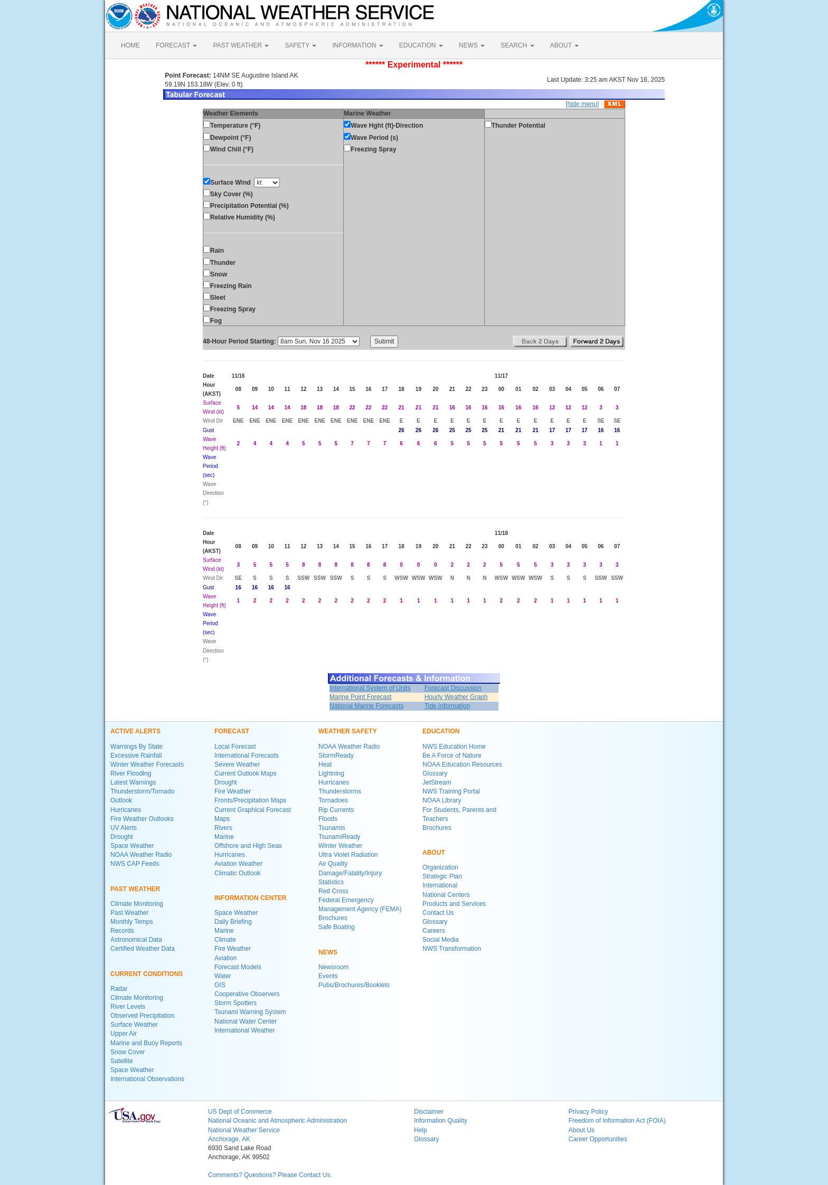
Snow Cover (127, 1052)
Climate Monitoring (136, 903)
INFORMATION (357, 45)
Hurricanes (125, 810)
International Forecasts (246, 755)
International (439, 885)
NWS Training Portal (451, 791)
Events (328, 976)
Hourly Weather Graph (456, 697)
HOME (130, 45)
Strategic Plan (442, 876)
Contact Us (438, 912)
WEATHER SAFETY (347, 731)
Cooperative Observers (246, 994)
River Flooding (130, 773)
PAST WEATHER (241, 45)
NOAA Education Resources (462, 764)
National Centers (445, 895)
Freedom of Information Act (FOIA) (617, 1120)
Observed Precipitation (142, 1015)
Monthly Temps (131, 921)
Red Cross (333, 891)
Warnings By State (136, 746)
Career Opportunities (598, 1139)
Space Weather (132, 845)
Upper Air (123, 1033)
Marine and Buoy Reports (146, 1043)
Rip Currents (336, 810)
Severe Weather (237, 764)
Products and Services (454, 903)
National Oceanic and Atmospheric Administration (277, 1120)
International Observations (147, 1079)
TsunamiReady (339, 836)
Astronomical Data (136, 939)
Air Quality (332, 863)
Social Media (440, 939)
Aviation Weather (238, 863)
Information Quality (440, 1120)
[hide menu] (582, 104)
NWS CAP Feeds (134, 863)
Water (222, 976)
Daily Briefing (233, 921)
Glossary (434, 773)
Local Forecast (235, 746)
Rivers (223, 828)
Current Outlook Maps (245, 773)
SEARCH (517, 45)
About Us (582, 1130)
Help (420, 1130)
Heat (325, 764)
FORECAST (176, 45)
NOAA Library (441, 800)
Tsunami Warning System (250, 1012)
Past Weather (129, 912)
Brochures (332, 918)
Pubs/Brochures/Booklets (354, 985)
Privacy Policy (588, 1111)
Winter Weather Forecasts (147, 764)
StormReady (336, 755)
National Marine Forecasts (366, 706)
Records (122, 930)
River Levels (127, 1006)
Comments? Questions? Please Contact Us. (270, 1175)
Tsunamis (331, 828)
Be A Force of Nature (451, 755)
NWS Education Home (454, 746)
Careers (433, 930)
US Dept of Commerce (240, 1111)
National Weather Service (244, 1130)
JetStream (436, 782)
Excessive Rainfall (136, 755)
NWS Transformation (451, 948)
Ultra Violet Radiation (348, 854)
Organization (440, 867)
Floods (327, 819)
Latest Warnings (133, 782)
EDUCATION (421, 45)
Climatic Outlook (237, 873)
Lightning (331, 773)
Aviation (225, 958)
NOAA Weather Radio (141, 854)
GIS (219, 985)
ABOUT (564, 45)
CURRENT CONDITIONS (146, 974)
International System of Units (370, 688)
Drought (121, 836)
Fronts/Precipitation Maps (250, 800)
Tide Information (447, 706)
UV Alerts (123, 828)
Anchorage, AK (229, 1139)
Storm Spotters (235, 1003)
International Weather (244, 1030)
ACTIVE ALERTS (135, 731)
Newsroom (333, 967)
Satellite (121, 1061)
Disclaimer (429, 1111)
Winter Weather (340, 845)
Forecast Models (237, 967)
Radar (119, 988)
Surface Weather (134, 1024)
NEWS (472, 45)
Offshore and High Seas (248, 845)
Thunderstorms (339, 791)
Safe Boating (336, 927)
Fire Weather (232, 791)
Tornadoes (333, 800)
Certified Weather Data (142, 948)
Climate (225, 939)
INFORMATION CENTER (250, 898)
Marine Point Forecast (360, 697)
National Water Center (245, 1021)
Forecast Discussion (453, 688)
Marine (224, 836)
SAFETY (300, 45)
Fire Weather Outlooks (142, 819)
